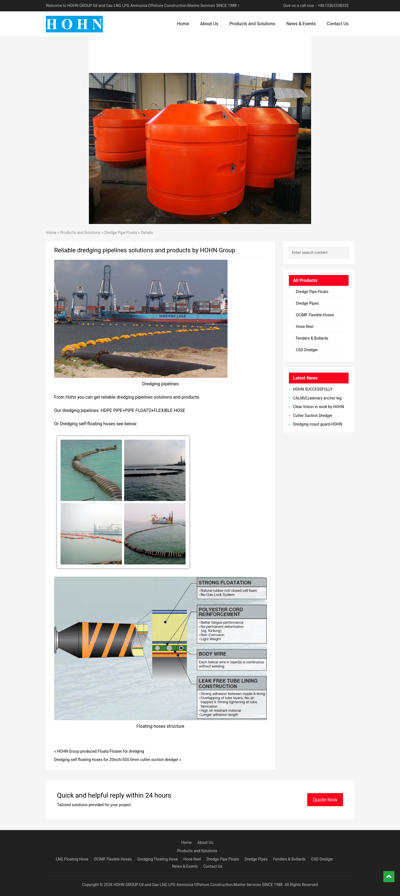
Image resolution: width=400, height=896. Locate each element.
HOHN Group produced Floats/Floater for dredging (100, 751)
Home (183, 23)
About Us (209, 23)
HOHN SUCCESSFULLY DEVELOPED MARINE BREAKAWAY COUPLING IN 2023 (317, 389)
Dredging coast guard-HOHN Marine (315, 424)
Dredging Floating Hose (158, 859)
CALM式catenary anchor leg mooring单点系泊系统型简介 (315, 398)
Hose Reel (304, 326)
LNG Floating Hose (72, 859)
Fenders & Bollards (312, 338)
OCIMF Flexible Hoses (315, 315)
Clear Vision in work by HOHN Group (316, 406)
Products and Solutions (252, 23)
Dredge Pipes (307, 303)
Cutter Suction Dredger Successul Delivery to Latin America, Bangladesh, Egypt (313, 415)
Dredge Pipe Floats (120, 232)
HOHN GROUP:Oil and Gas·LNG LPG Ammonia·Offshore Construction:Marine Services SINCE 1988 (197, 884)
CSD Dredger (307, 350)
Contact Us (338, 23)
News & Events (301, 23)
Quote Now (325, 800)
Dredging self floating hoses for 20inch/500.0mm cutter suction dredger (116, 759)
